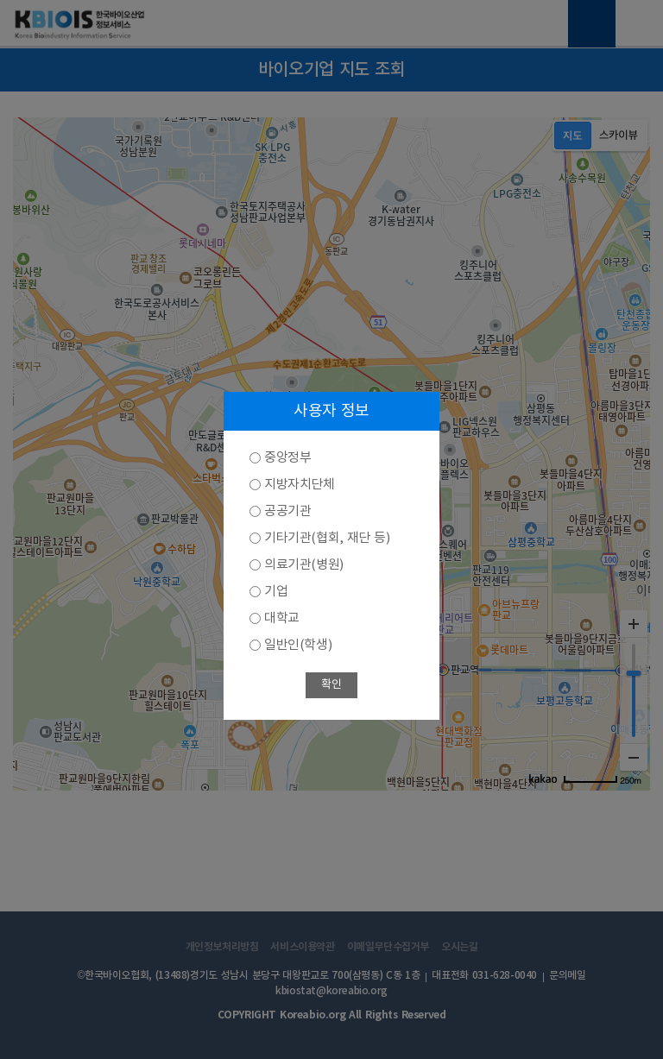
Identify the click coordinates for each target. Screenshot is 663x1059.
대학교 (282, 618)
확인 (331, 684)
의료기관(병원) (304, 565)
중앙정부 (287, 458)
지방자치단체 (299, 484)
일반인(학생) (298, 645)
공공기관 (287, 511)
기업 (275, 591)
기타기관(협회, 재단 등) (326, 538)
